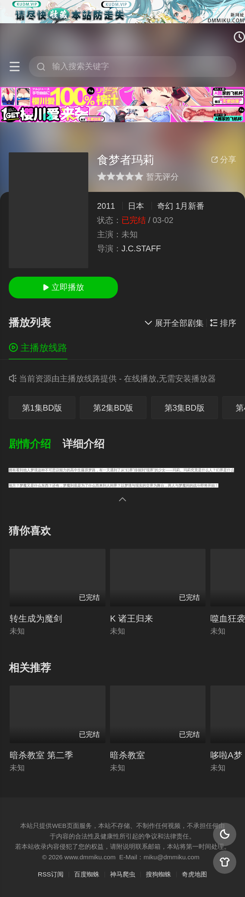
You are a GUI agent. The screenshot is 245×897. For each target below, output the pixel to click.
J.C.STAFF (141, 248)
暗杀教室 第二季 (41, 755)
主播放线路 (38, 347)
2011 (106, 206)
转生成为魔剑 (36, 618)
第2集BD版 (113, 407)
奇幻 (165, 206)
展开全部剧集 (173, 323)
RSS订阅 (51, 874)
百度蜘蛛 (86, 874)
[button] (35, 444)
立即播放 (63, 287)
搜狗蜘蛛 (158, 874)
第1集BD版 (42, 407)
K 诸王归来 (131, 618)
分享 (223, 159)
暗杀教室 (127, 755)
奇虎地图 (194, 874)
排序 (223, 323)
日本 (136, 206)
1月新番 (189, 206)
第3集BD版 (185, 407)
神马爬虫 (122, 874)
